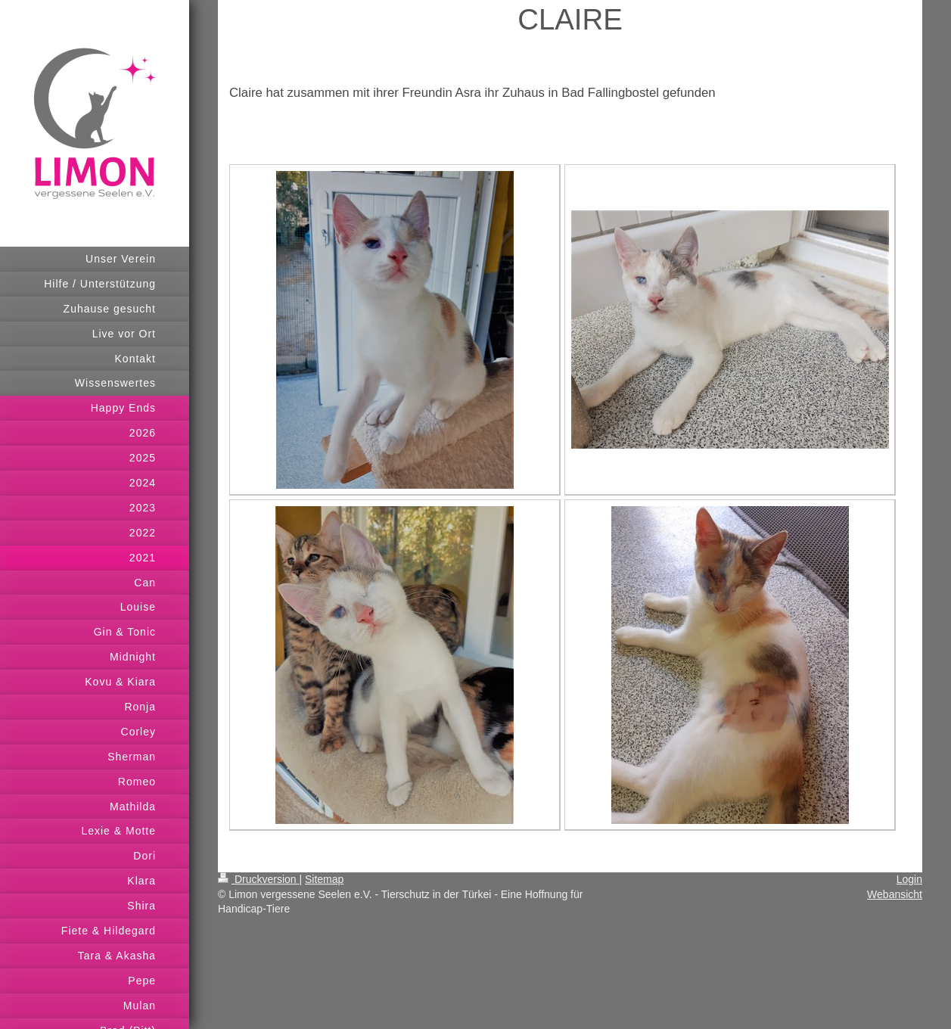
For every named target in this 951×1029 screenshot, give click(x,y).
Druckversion (258, 879)
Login (909, 879)
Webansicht (894, 894)
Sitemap (324, 879)
